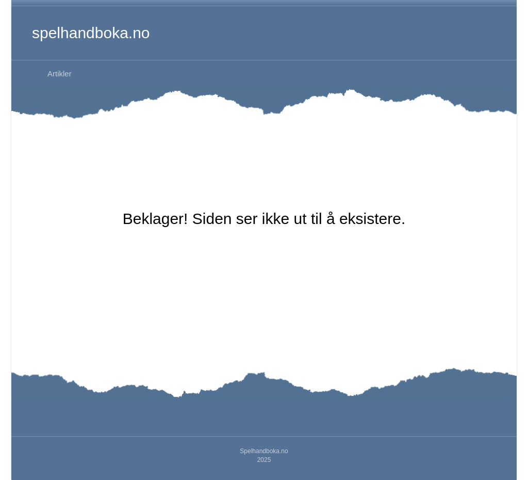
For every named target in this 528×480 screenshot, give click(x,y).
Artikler (59, 73)
